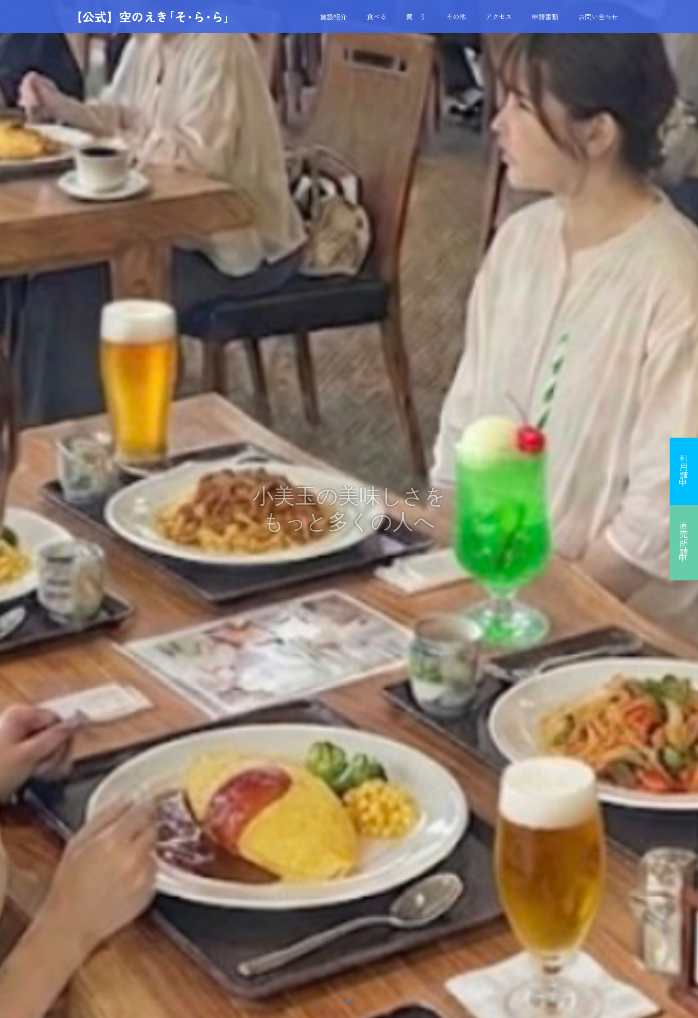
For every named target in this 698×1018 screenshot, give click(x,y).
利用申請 (684, 467)
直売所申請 (684, 538)
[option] (349, 509)
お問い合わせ (598, 16)
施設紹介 (333, 16)
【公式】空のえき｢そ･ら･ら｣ (150, 16)
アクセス (499, 16)
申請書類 (545, 16)
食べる (376, 16)
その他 (456, 16)
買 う (416, 16)
